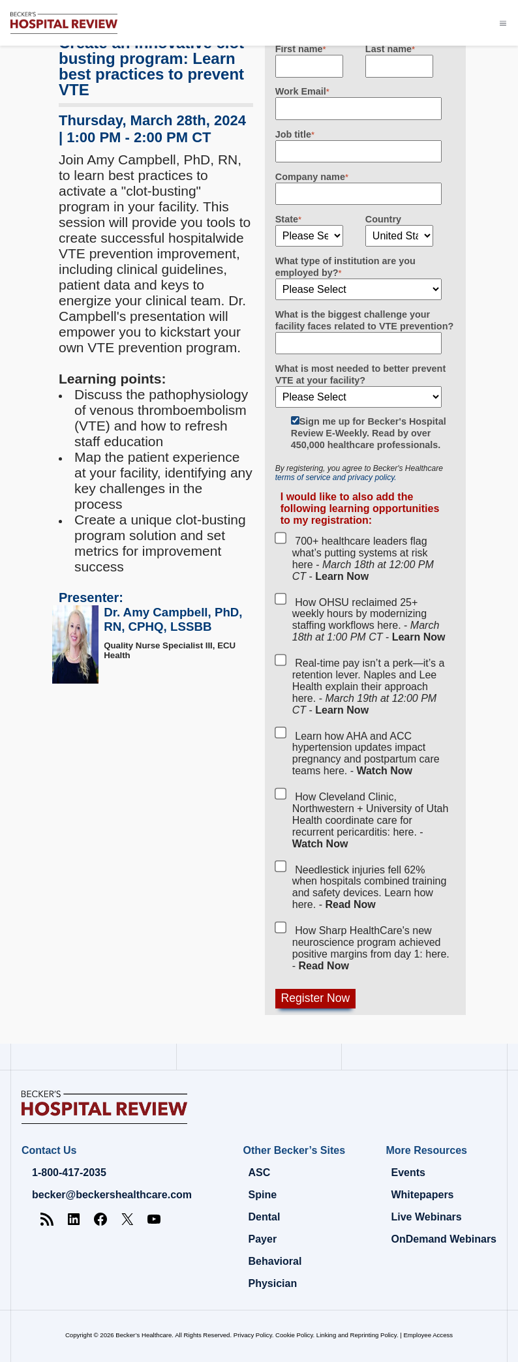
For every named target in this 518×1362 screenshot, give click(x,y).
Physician (273, 1283)
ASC (260, 1172)
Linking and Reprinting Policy (356, 1335)
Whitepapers (422, 1194)
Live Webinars (426, 1216)
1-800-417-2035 (69, 1172)
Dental (265, 1216)
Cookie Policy (293, 1335)
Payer (263, 1239)
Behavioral (275, 1261)
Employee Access (428, 1335)
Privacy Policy (253, 1335)
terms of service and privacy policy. (336, 477)
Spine (263, 1194)
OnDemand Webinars (443, 1239)
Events (408, 1172)
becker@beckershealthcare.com (112, 1194)
